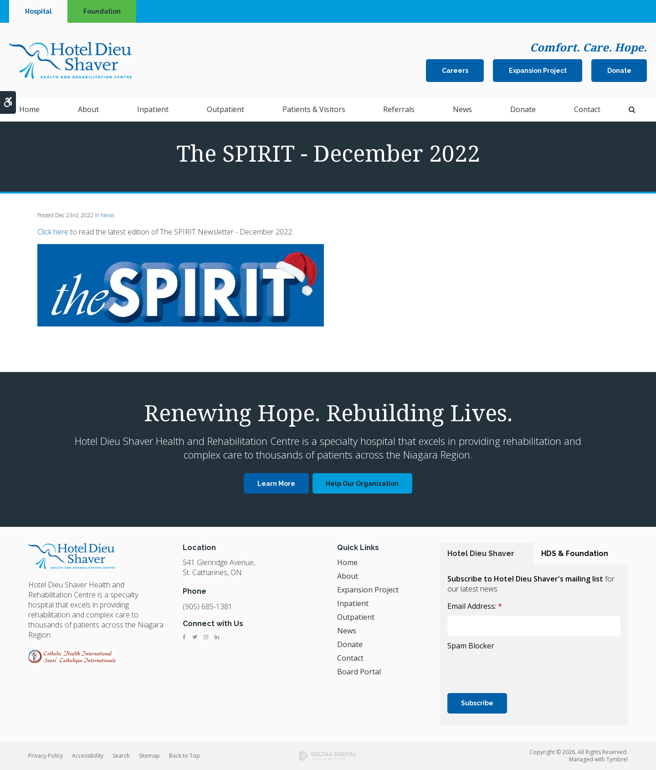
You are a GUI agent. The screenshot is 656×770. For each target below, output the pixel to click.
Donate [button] (523, 110)
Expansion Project (538, 71)
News (462, 110)
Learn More (276, 483)
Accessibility (87, 756)
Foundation (102, 11)
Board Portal (359, 672)
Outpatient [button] (225, 110)
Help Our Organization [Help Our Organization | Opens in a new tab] (362, 483)
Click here (52, 232)
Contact (350, 658)
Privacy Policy (45, 756)
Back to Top (184, 756)
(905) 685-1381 (207, 607)
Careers (455, 71)
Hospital (38, 11)
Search (121, 756)
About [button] (88, 110)
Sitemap (149, 756)
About (347, 576)
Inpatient (353, 603)
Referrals (399, 110)
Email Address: (474, 606)
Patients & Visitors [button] (313, 110)
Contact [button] (587, 110)
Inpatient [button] (153, 110)
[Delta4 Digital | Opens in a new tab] (328, 756)
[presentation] (516, 670)
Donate (619, 71)
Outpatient (355, 617)
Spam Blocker (470, 646)
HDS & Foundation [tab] (574, 553)
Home (29, 110)
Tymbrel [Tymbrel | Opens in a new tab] (617, 759)
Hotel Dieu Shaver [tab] (480, 553)
